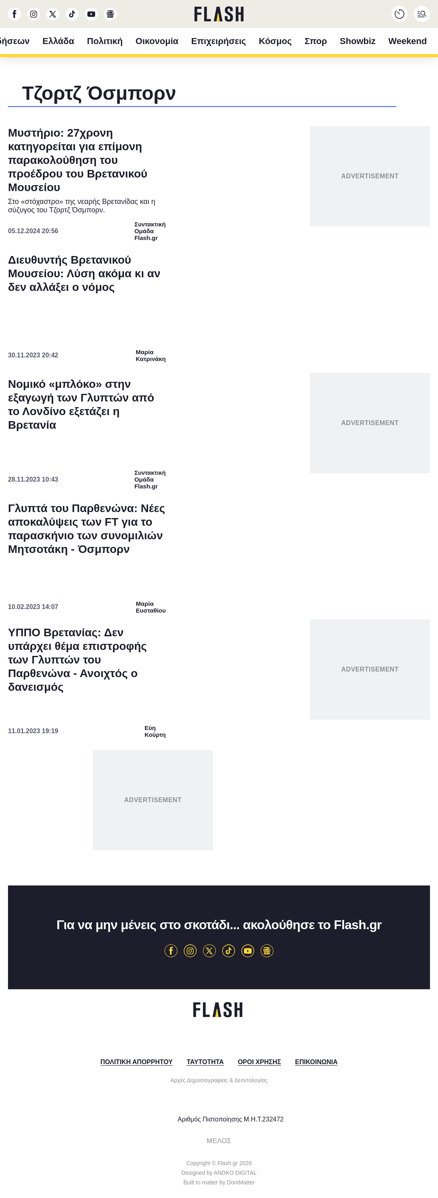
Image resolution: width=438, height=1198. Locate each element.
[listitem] (219, 558)
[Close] (357, 420)
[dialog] (219, 599)
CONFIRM (161, 749)
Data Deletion (174, 778)
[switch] (318, 576)
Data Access (218, 778)
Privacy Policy (264, 778)
